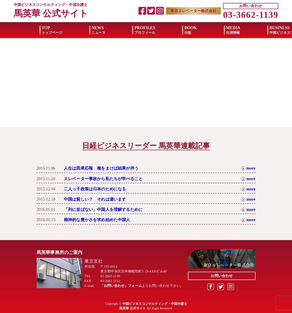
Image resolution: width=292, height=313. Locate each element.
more (248, 168)
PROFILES (119, 30)
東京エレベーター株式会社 (193, 11)
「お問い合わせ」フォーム (121, 285)
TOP (26, 30)
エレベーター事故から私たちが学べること (103, 178)
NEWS (73, 30)
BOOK (165, 30)
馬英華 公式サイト (51, 13)
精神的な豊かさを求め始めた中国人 (97, 219)
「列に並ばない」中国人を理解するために (103, 209)
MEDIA (207, 30)
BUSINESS (261, 30)
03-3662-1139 (250, 15)
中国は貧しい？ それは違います (95, 199)
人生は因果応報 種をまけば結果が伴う (101, 168)
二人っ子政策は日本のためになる (95, 189)
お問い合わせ (250, 6)
